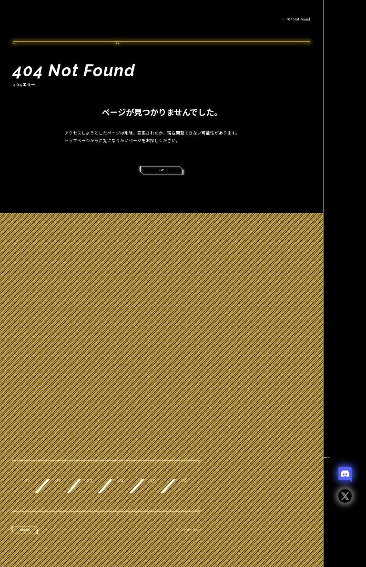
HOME (272, 19)
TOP (162, 175)
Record (164, 492)
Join (250, 492)
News (59, 520)
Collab (64, 492)
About (60, 464)
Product (161, 464)
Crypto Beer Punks (57, 21)
